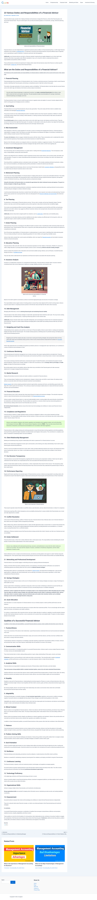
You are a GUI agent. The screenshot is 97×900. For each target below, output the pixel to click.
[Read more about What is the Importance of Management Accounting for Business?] (19, 853)
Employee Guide (63, 2)
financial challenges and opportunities (48, 193)
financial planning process (39, 396)
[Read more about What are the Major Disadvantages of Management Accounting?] (50, 853)
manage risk (13, 64)
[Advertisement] (83, 22)
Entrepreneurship (54, 2)
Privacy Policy (37, 890)
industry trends (35, 570)
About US (36, 886)
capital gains (40, 213)
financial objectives (20, 110)
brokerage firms (20, 51)
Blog (15, 867)
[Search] (12, 882)
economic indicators (49, 167)
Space (81, 2)
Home (47, 2)
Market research (7, 384)
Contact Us (36, 888)
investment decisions (46, 150)
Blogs (35, 885)
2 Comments (6, 867)
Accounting (12, 867)
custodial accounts (18, 252)
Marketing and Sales (73, 2)
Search (3, 879)
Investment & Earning (89, 2)
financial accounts (47, 237)
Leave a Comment (38, 867)
